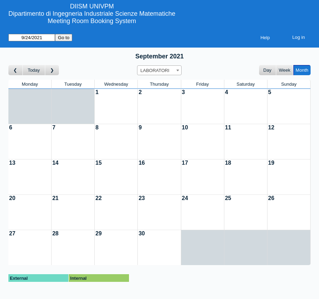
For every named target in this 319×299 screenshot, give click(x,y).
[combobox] (159, 70)
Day (267, 70)
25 (228, 198)
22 (98, 198)
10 (185, 127)
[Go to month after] (52, 70)
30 (141, 233)
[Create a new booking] (116, 106)
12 (271, 127)
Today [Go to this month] (34, 70)
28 (55, 233)
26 (271, 198)
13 (12, 163)
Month (302, 70)
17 (185, 163)
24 (185, 198)
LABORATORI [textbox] (154, 70)
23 (141, 198)
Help (265, 37)
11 (228, 127)
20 (12, 198)
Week (284, 70)
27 (12, 233)
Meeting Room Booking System (92, 20)
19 (271, 163)
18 (228, 163)
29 (98, 233)
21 (55, 198)
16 (141, 163)
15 (98, 163)
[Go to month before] (15, 70)
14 (55, 163)
